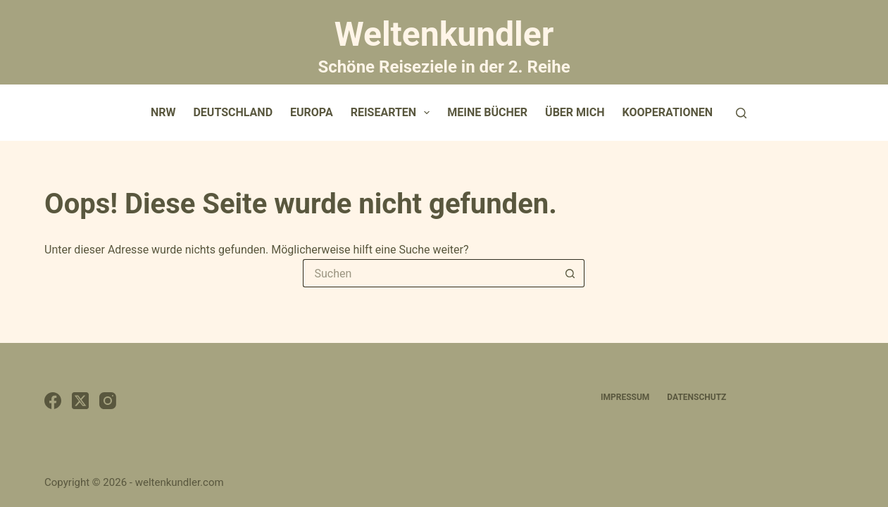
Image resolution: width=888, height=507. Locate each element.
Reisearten (393, 112)
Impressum (625, 397)
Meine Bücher (487, 112)
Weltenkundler (444, 44)
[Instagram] (107, 400)
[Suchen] (741, 113)
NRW (163, 112)
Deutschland (233, 112)
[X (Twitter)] (80, 400)
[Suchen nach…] (429, 273)
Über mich (574, 112)
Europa (311, 112)
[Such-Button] (570, 273)
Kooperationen (668, 112)
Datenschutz (696, 397)
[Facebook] (52, 400)
